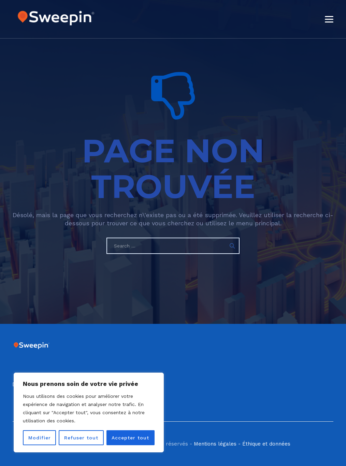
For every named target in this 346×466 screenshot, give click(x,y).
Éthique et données (266, 444)
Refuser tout (81, 437)
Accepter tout (130, 437)
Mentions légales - (217, 444)
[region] (89, 412)
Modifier (39, 437)
